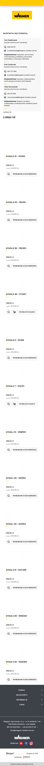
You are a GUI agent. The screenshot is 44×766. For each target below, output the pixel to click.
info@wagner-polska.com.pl (22, 730)
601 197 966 (11, 94)
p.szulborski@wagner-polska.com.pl (21, 75)
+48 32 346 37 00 (29, 727)
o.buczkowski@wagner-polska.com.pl (21, 97)
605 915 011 (11, 47)
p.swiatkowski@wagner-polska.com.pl (22, 51)
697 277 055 (11, 71)
